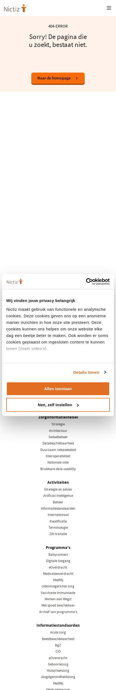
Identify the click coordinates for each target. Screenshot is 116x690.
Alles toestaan (58, 388)
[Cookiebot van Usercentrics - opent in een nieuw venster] (86, 281)
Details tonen (86, 372)
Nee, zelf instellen (58, 404)
